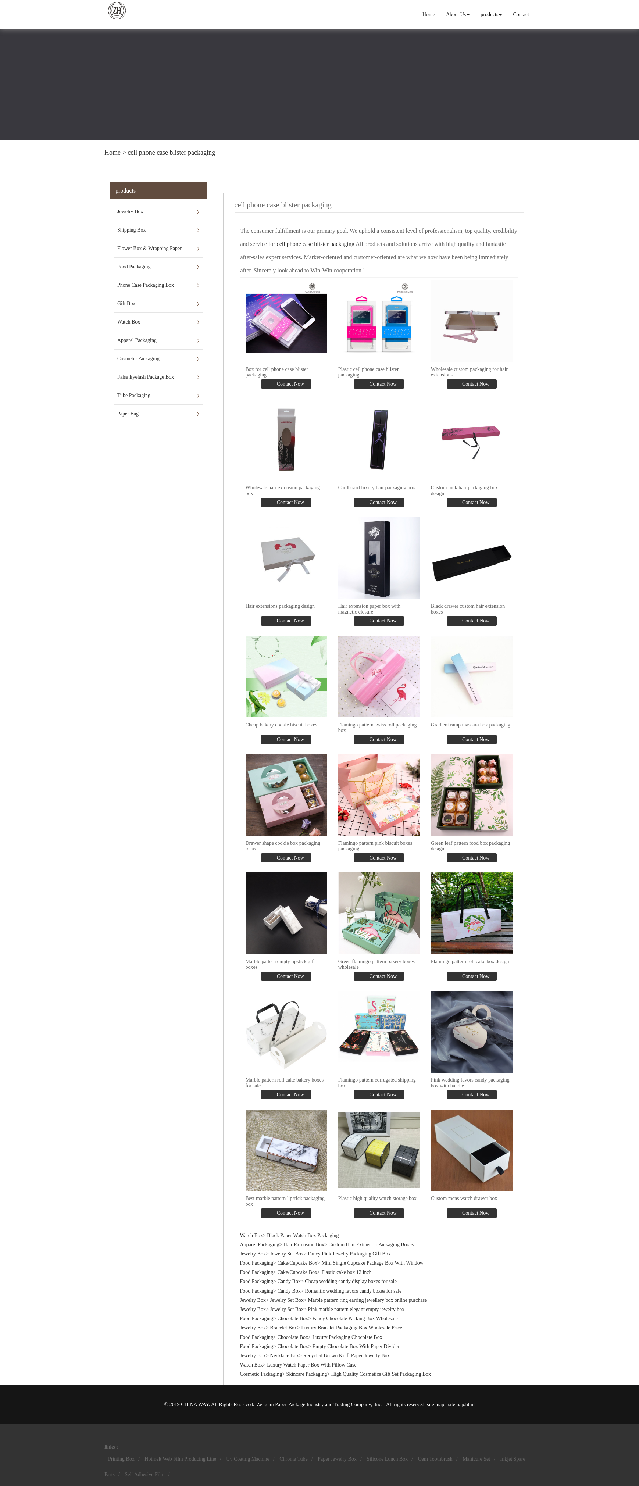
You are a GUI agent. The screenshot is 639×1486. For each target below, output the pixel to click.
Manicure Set (476, 1459)
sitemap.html (461, 1404)
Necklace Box (284, 1355)
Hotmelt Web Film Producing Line (180, 1459)
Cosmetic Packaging (138, 358)
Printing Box (121, 1459)
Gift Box (126, 303)
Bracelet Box (283, 1327)
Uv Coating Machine (247, 1459)
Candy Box (289, 1281)
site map (435, 1404)
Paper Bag (128, 414)
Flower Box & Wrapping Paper (149, 248)
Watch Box (128, 322)
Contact (521, 14)
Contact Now (289, 384)
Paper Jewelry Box (337, 1459)
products (491, 14)
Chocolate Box (293, 1318)
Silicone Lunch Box (387, 1459)
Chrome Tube (293, 1459)
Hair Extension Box (303, 1244)
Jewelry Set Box (287, 1254)
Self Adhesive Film (144, 1474)
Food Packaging (134, 266)
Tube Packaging (133, 395)
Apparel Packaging (137, 340)
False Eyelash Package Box (145, 377)
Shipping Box (131, 230)
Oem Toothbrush (435, 1459)
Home (428, 14)
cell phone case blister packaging (171, 152)
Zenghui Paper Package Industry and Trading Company (314, 1404)
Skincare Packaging (306, 1374)
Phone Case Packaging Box (145, 285)
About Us (458, 14)
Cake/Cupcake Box (297, 1263)
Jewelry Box (130, 211)
